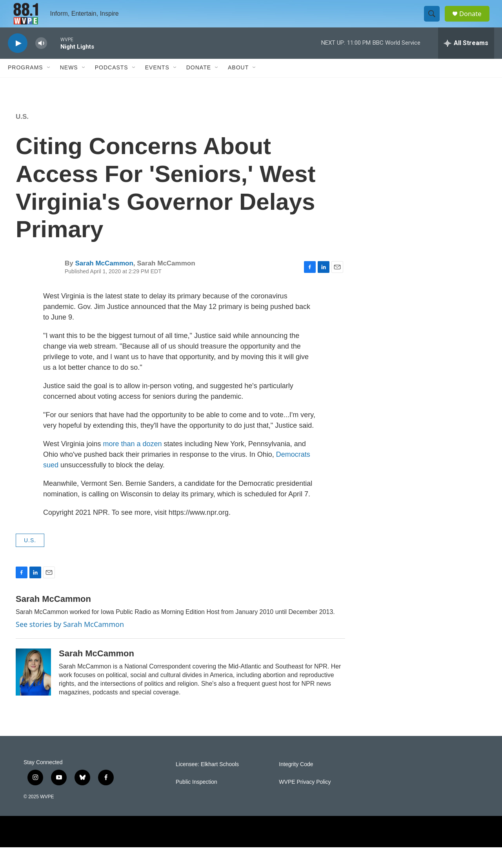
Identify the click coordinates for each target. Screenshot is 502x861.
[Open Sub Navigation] (49, 81)
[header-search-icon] (434, 21)
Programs (25, 81)
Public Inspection (196, 796)
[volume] (41, 57)
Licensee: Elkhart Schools (207, 778)
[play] (17, 57)
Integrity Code (296, 778)
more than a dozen (132, 457)
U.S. (22, 130)
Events (157, 81)
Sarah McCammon (104, 277)
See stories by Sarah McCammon (70, 638)
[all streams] (466, 57)
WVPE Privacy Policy (305, 796)
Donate (474, 20)
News (69, 81)
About (238, 81)
